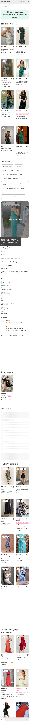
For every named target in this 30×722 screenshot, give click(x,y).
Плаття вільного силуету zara (5, 524)
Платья (3, 296)
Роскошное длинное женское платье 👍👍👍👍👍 (7, 661)
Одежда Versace (14, 170)
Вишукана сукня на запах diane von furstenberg (6, 559)
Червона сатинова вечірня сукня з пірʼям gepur (7, 695)
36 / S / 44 (5, 261)
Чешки (4, 170)
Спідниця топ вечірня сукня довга (7, 113)
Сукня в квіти (19, 589)
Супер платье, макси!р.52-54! (22, 557)
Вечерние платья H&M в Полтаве (12, 174)
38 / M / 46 (13, 261)
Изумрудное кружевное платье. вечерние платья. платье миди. (21, 51)
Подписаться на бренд (15, 248)
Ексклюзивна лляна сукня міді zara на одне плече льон (6, 492)
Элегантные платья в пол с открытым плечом (13, 183)
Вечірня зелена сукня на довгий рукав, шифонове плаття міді (22, 152)
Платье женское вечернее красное (21, 658)
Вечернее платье (6, 148)
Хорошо (3, 244)
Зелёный (5, 285)
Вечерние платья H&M (9, 197)
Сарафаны (19, 166)
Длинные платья (7, 166)
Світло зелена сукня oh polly (7, 49)
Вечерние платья (7, 6)
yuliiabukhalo (9, 320)
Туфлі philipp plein (6, 400)
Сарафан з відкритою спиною (22, 489)
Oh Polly (3, 248)
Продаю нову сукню (6, 589)
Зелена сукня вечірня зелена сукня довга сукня (22, 81)
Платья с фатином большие (10, 178)
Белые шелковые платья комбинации (13, 193)
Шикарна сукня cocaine (20, 695)
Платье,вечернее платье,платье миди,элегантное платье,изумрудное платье (6, 83)
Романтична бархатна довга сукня (22, 119)
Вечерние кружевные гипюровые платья (14, 188)
